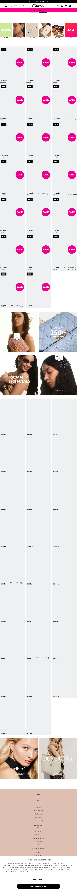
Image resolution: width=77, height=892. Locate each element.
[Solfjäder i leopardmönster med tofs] (38, 604)
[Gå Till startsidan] (38, 6)
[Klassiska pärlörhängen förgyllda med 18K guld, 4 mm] (20, 278)
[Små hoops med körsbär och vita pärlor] (20, 203)
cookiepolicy (24, 871)
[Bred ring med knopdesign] (38, 215)
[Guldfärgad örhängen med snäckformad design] (38, 492)
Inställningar (38, 879)
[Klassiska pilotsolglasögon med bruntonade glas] (38, 529)
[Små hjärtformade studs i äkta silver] (53, 86)
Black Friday (38, 828)
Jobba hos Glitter (38, 814)
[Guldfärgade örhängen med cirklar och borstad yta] (20, 165)
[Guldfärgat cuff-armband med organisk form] (53, 49)
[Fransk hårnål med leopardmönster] (38, 716)
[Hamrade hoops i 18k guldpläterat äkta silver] (53, 236)
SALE (20, 62)
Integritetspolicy (38, 804)
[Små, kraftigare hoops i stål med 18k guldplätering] (38, 641)
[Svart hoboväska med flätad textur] (53, 161)
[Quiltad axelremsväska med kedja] (38, 65)
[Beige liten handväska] (20, 240)
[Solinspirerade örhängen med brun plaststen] (38, 679)
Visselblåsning (38, 845)
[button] (63, 6)
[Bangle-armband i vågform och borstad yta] (20, 128)
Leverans (38, 797)
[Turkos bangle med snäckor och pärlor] (38, 417)
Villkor (39, 800)
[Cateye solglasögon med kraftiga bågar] (38, 102)
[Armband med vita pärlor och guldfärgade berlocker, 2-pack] (53, 123)
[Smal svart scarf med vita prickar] (20, 90)
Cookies (38, 807)
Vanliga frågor (38, 855)
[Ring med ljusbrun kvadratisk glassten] (38, 252)
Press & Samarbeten (38, 848)
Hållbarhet (38, 841)
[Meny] (6, 5)
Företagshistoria (38, 838)
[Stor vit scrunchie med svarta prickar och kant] (38, 140)
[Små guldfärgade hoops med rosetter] (20, 53)
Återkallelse (38, 817)
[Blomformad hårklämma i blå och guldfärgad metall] (38, 454)
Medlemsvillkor (38, 810)
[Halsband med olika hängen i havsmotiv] (38, 567)
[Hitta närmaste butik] (58, 6)
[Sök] (17, 5)
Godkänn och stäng (38, 886)
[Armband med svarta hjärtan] (53, 198)
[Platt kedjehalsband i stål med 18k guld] (38, 177)
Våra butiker (38, 831)
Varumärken (38, 834)
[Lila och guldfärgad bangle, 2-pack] (38, 289)
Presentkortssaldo (38, 821)
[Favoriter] (67, 6)
